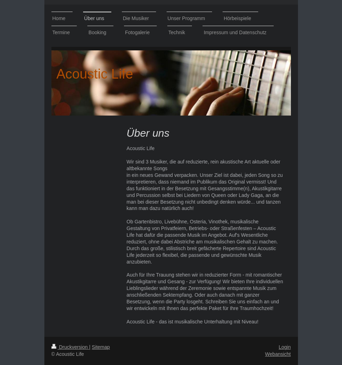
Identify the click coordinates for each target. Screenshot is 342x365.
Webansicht (278, 354)
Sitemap (101, 347)
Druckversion (70, 347)
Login (285, 347)
